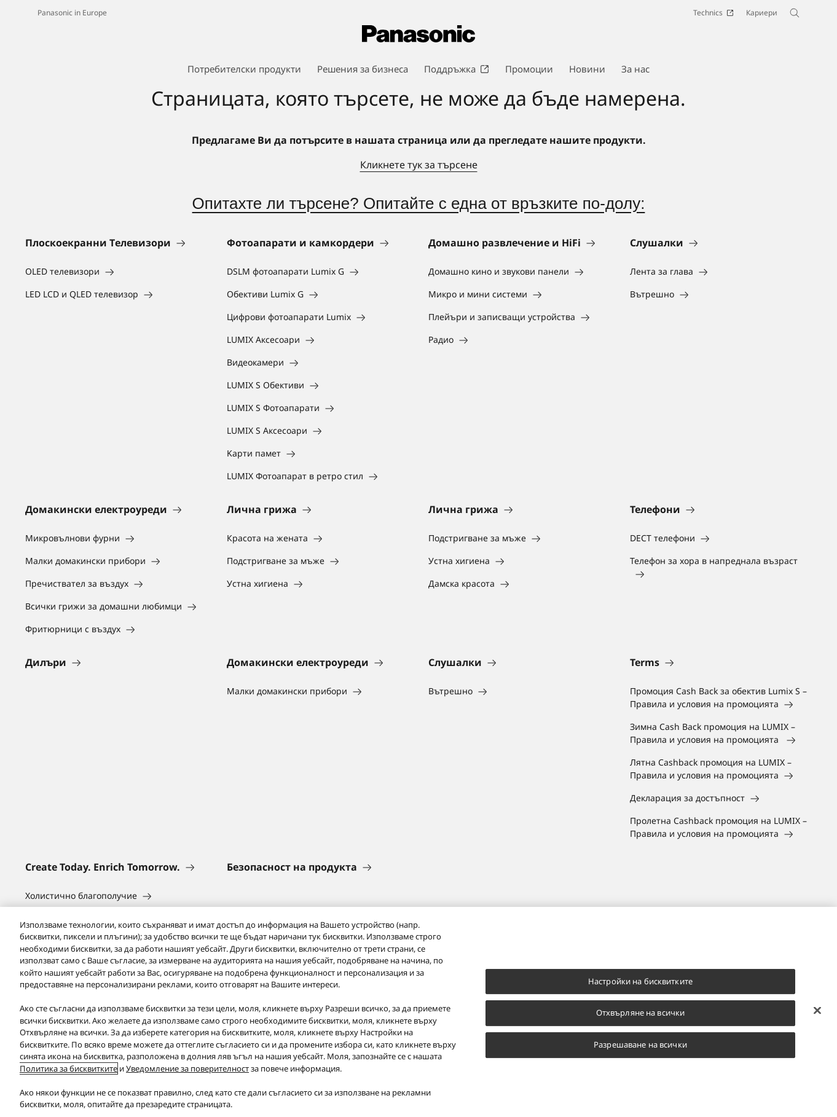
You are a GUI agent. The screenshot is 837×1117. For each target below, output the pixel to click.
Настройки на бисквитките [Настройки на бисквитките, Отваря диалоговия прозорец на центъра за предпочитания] (640, 981)
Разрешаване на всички (640, 1044)
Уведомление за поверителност (187, 1068)
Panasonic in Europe (72, 12)
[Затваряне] (817, 1010)
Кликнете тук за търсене (418, 164)
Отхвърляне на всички (640, 1013)
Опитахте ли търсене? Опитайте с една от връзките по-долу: (418, 203)
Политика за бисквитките (68, 1068)
